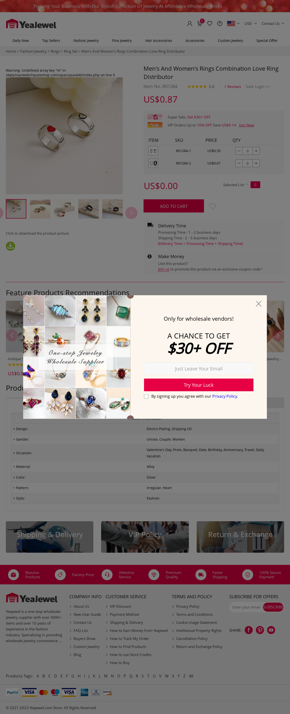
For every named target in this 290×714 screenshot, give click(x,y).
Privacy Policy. (225, 396)
